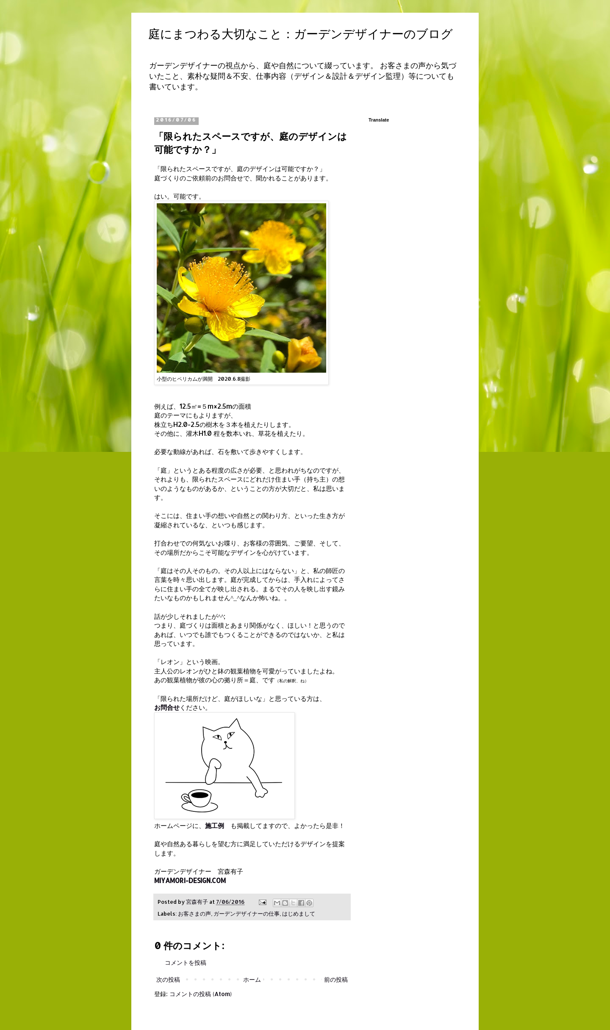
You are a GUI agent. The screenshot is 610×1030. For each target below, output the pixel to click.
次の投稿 (168, 979)
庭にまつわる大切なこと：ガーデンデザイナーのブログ (300, 34)
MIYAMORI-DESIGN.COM (190, 880)
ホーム (252, 979)
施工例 (214, 825)
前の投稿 (336, 979)
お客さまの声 (194, 913)
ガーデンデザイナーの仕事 (247, 913)
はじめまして (298, 913)
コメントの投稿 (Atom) (200, 993)
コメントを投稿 (185, 962)
